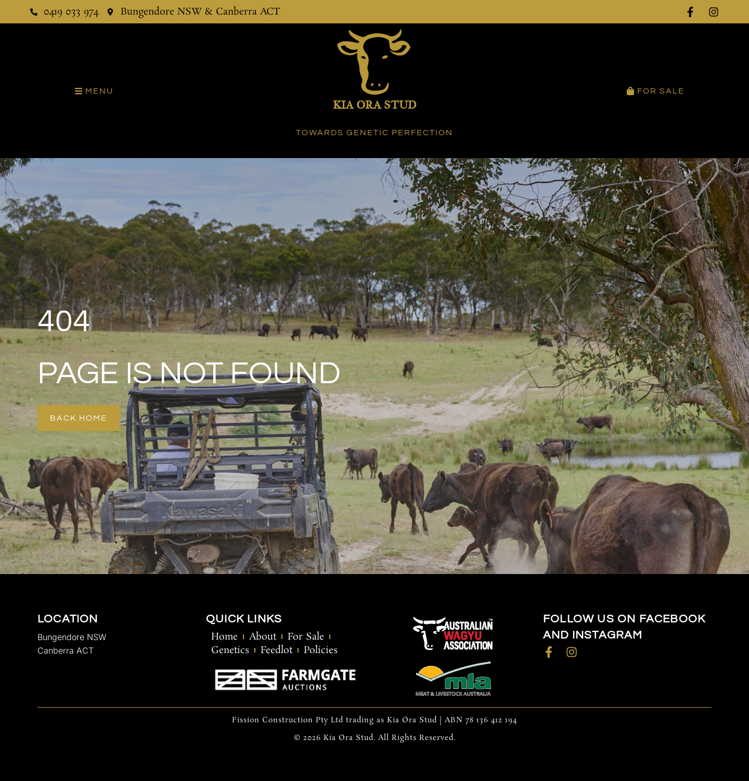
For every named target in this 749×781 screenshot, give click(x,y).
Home (224, 637)
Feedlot (276, 650)
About (262, 637)
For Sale (306, 637)
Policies (321, 650)
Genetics (230, 650)
